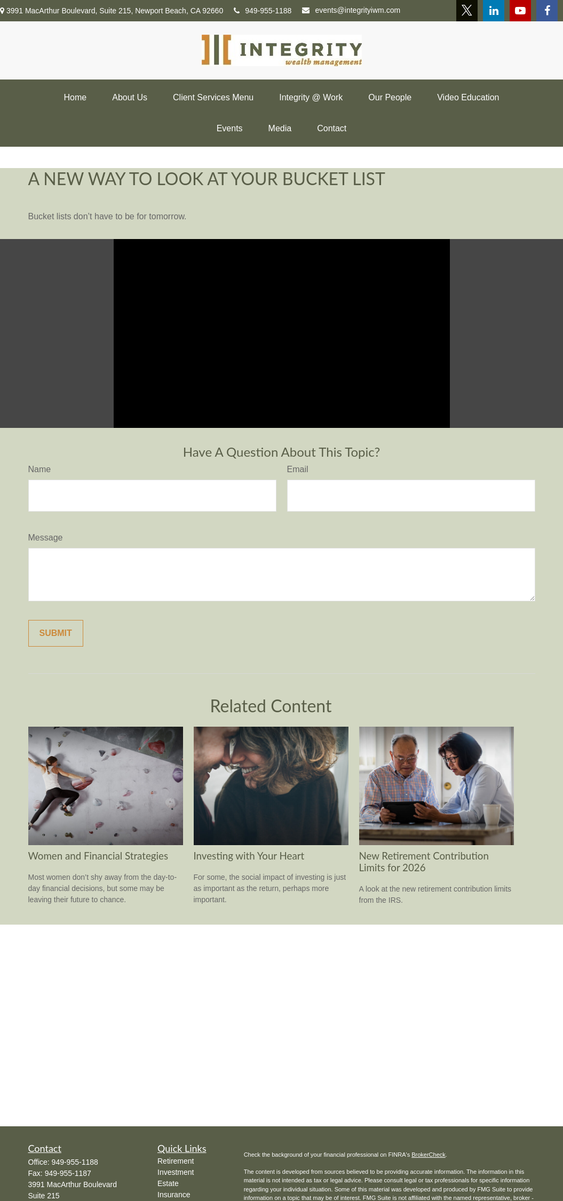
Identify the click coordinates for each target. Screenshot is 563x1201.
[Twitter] (467, 10)
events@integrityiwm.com (351, 10)
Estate (168, 1183)
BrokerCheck (428, 1154)
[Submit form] (55, 633)
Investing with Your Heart (249, 856)
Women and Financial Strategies (98, 856)
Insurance (173, 1194)
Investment (175, 1172)
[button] (75, 97)
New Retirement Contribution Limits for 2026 (424, 861)
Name (39, 469)
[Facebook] (547, 10)
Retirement (175, 1161)
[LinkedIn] (493, 10)
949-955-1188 (262, 10)
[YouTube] (520, 10)
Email (297, 469)
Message (45, 537)
